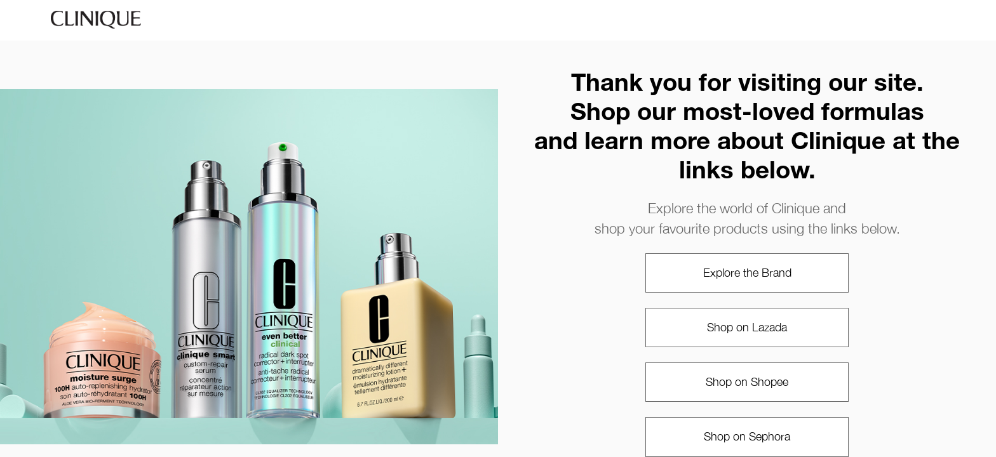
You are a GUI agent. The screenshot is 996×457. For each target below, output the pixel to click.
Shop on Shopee (747, 381)
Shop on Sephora (747, 436)
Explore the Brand (747, 272)
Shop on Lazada (747, 327)
